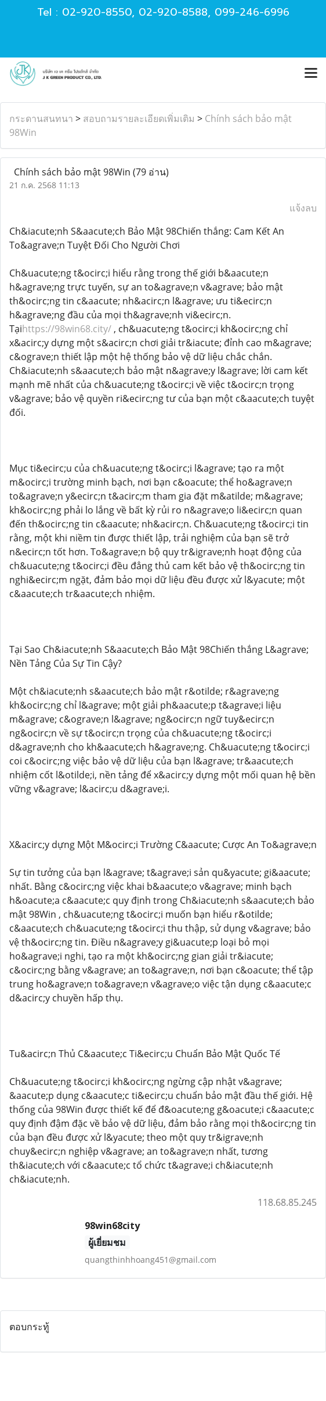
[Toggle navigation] (311, 74)
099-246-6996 (252, 12)
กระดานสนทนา (41, 118)
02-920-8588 (173, 12)
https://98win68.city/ (66, 328)
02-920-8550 (97, 12)
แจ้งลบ (303, 208)
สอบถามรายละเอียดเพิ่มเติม (139, 118)
